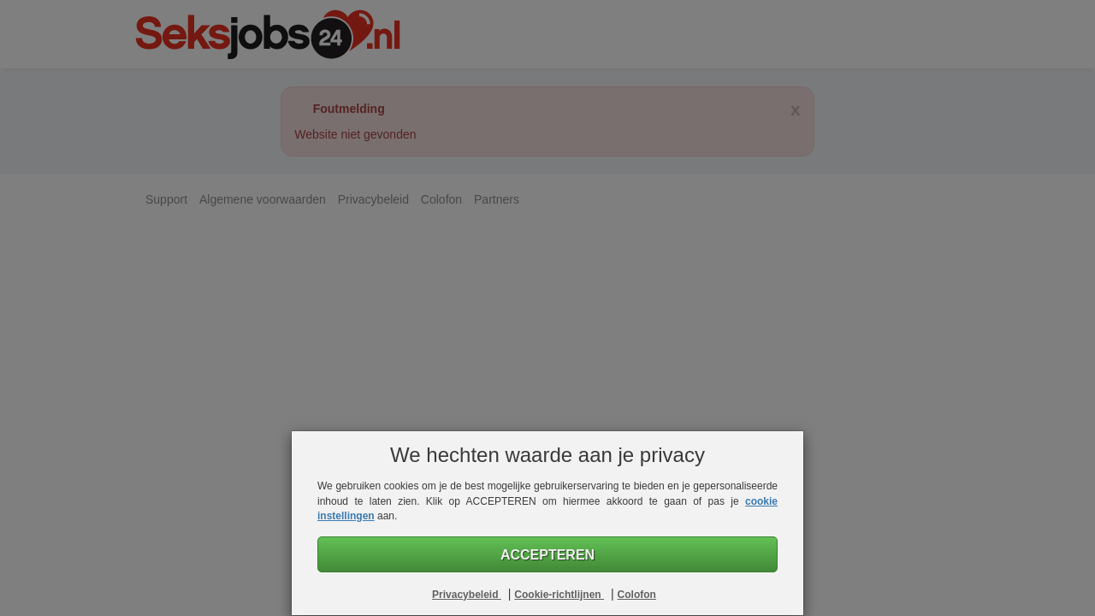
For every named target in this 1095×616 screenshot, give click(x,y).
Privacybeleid (466, 595)
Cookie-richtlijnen (559, 595)
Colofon (637, 595)
